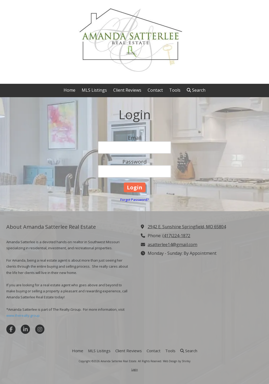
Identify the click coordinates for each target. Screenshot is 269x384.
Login (134, 369)
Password (134, 161)
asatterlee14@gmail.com (172, 244)
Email (134, 137)
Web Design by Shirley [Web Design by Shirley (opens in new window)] (176, 361)
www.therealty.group (23, 315)
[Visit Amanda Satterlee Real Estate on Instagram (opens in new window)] (39, 329)
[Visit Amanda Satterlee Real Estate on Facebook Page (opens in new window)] (10, 329)
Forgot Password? (134, 199)
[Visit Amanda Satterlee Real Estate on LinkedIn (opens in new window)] (25, 329)
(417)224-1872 (176, 235)
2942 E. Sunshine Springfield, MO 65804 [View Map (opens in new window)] (187, 227)
